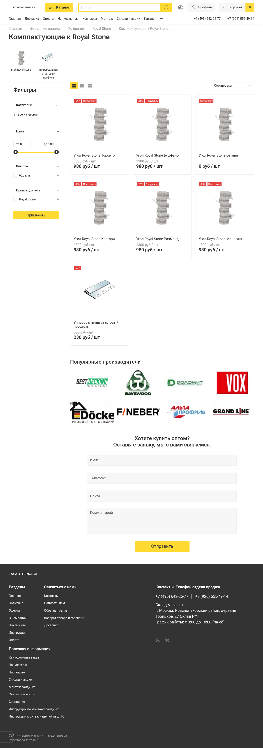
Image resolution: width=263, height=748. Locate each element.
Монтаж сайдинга (22, 687)
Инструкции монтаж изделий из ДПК (36, 716)
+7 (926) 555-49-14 (240, 19)
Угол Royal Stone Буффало (157, 155)
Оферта (14, 610)
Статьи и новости (22, 694)
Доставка (32, 19)
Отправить (162, 546)
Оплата (48, 19)
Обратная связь (56, 610)
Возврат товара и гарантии (64, 618)
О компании (18, 618)
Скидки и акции (128, 19)
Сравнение (17, 702)
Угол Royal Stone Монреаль (221, 239)
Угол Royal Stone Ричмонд (157, 239)
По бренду (76, 29)
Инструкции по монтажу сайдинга (34, 709)
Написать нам (68, 19)
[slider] (15, 152)
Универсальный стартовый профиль (96, 324)
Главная (15, 19)
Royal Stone (102, 29)
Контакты (89, 19)
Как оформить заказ (24, 657)
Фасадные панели (45, 29)
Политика (16, 603)
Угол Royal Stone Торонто (94, 155)
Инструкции (18, 633)
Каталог (58, 7)
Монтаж (107, 19)
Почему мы (17, 625)
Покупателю (18, 665)
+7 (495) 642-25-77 (207, 19)
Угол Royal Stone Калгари (94, 239)
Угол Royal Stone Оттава (218, 155)
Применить (36, 215)
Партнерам (17, 672)
